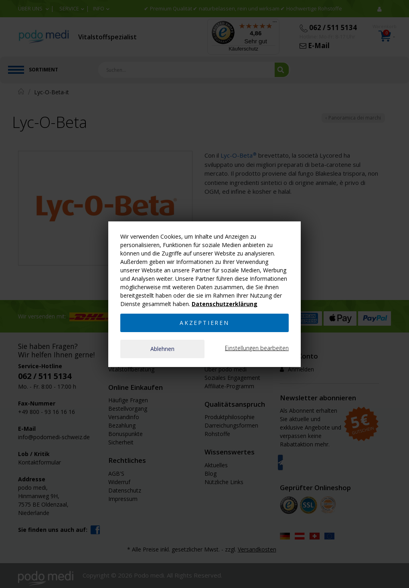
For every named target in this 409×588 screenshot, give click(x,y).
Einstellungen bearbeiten (257, 348)
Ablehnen (162, 349)
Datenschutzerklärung (224, 304)
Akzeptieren (204, 322)
